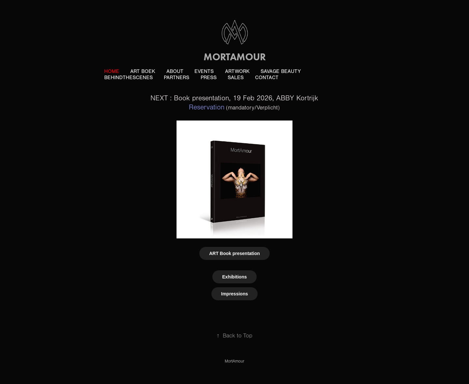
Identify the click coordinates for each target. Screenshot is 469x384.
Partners (176, 77)
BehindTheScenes (128, 77)
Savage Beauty (281, 71)
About (174, 71)
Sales (236, 77)
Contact (266, 77)
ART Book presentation (234, 253)
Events (204, 71)
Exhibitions (234, 276)
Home (111, 71)
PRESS (209, 77)
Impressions (234, 293)
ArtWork (237, 71)
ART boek (142, 71)
